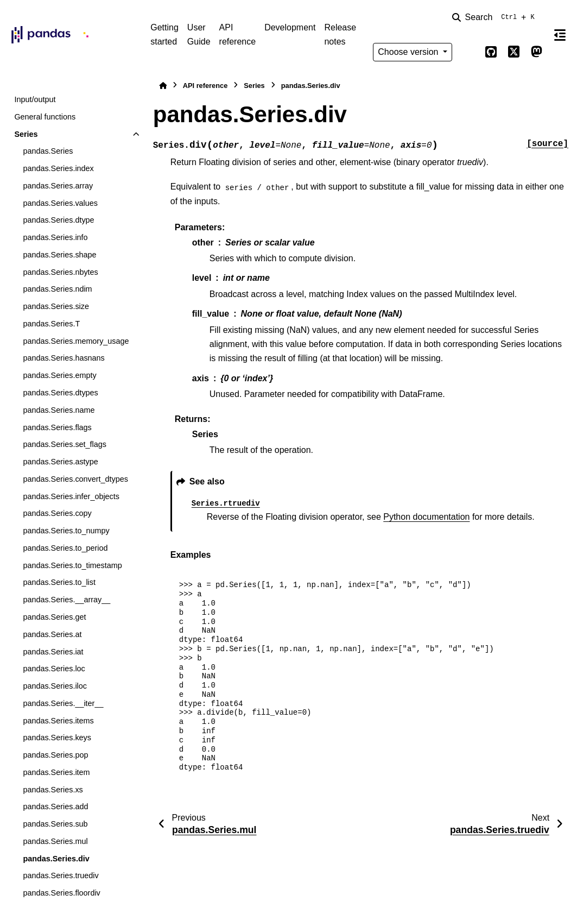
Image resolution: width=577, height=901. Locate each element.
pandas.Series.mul (55, 841)
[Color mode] (468, 52)
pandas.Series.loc (54, 668)
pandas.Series (48, 151)
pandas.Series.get (54, 617)
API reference (237, 34)
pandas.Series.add (55, 806)
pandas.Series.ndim (57, 289)
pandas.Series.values (60, 203)
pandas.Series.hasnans (63, 358)
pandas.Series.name (58, 410)
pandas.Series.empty (59, 375)
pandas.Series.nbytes (60, 272)
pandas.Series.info (55, 237)
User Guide (199, 34)
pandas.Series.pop (55, 755)
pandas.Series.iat (53, 651)
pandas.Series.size (56, 306)
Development (289, 27)
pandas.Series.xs (53, 789)
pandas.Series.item (56, 772)
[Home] (163, 85)
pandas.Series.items (58, 720)
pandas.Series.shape (59, 254)
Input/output (34, 99)
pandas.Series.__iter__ (63, 703)
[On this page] (560, 35)
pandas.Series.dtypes (60, 392)
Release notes (340, 34)
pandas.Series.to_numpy (66, 530)
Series (25, 134)
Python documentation (426, 516)
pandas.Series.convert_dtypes (75, 479)
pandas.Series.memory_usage (76, 341)
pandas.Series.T (51, 323)
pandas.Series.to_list (59, 582)
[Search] (495, 17)
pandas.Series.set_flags (64, 444)
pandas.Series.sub (55, 824)
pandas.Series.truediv (60, 875)
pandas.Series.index (58, 168)
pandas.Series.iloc (55, 686)
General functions (44, 116)
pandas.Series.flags (57, 427)
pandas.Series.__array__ (66, 599)
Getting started (164, 34)
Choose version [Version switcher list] (409, 51)
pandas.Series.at (52, 634)
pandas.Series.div (56, 858)
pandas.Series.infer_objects (71, 496)
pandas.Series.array (58, 185)
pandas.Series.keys (57, 737)
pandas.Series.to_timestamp (72, 565)
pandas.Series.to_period (65, 548)
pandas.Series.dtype (58, 220)
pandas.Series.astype (60, 461)
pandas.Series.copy (57, 513)
